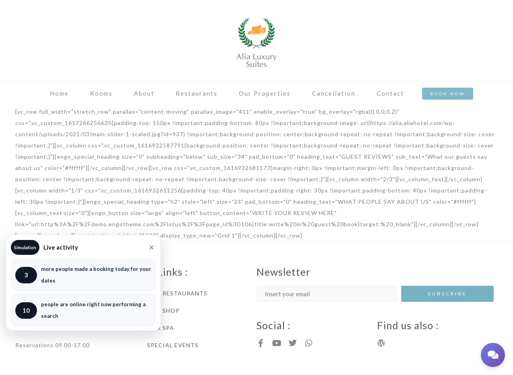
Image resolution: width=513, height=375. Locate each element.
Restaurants (197, 93)
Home (59, 93)
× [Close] (151, 247)
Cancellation (333, 93)
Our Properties (265, 93)
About (144, 93)
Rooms (101, 93)
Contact (390, 93)
